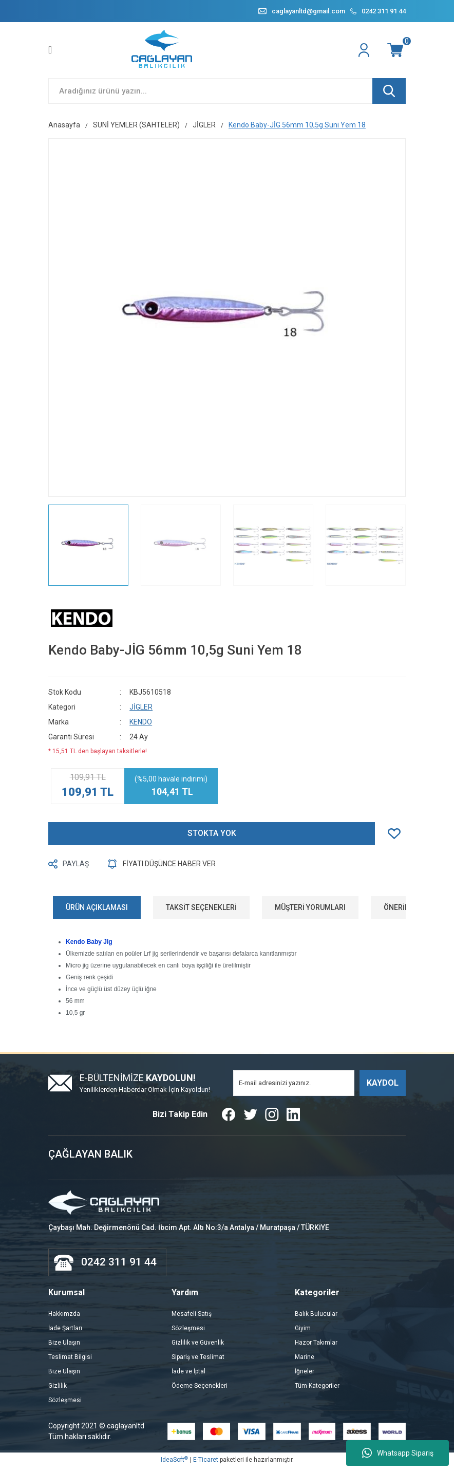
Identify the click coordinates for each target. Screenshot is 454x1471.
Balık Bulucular (316, 1317)
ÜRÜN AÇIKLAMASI (97, 911)
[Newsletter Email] (293, 1087)
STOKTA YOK (211, 837)
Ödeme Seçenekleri (200, 1389)
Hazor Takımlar (316, 1346)
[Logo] (162, 54)
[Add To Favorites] (397, 837)
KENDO (140, 725)
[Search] (227, 95)
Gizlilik (57, 1389)
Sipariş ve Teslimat (198, 1360)
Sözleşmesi (65, 1403)
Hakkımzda (64, 1317)
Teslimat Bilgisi (70, 1360)
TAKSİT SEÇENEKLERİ (201, 911)
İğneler (304, 1375)
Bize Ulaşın (64, 1346)
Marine (304, 1360)
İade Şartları (65, 1331)
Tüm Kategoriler (317, 1389)
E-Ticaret (205, 1463)
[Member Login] (365, 54)
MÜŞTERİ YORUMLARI (310, 911)
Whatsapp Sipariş (397, 1453)
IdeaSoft (174, 1463)
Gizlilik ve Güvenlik (198, 1346)
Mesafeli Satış (192, 1317)
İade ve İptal (188, 1375)
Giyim (303, 1331)
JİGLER (141, 710)
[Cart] (396, 54)
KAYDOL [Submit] (383, 1086)
